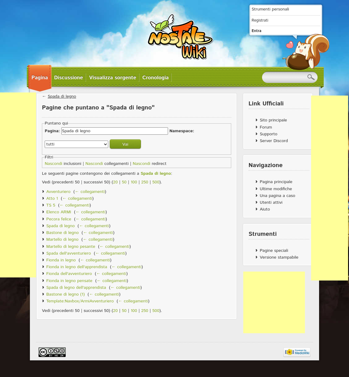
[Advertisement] (274, 302)
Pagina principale (276, 182)
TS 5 (50, 205)
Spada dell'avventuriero (68, 253)
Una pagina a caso (277, 196)
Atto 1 (52, 198)
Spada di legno (62, 96)
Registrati (260, 20)
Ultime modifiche (276, 189)
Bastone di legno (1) (65, 294)
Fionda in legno (61, 260)
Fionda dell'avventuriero (69, 274)
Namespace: (181, 131)
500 (155, 182)
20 (115, 182)
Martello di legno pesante (70, 247)
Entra (256, 31)
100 (134, 182)
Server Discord (274, 141)
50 (124, 182)
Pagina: (52, 131)
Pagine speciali (274, 251)
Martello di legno (62, 239)
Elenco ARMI (58, 212)
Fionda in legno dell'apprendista (76, 267)
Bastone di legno (62, 233)
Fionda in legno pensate (69, 281)
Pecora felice (58, 219)
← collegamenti (90, 192)
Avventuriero (58, 192)
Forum (266, 127)
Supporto (268, 134)
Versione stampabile (279, 257)
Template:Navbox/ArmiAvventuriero (80, 301)
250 (144, 182)
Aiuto (265, 209)
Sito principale (273, 120)
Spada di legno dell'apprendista (76, 288)
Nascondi (53, 164)
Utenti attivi (271, 202)
